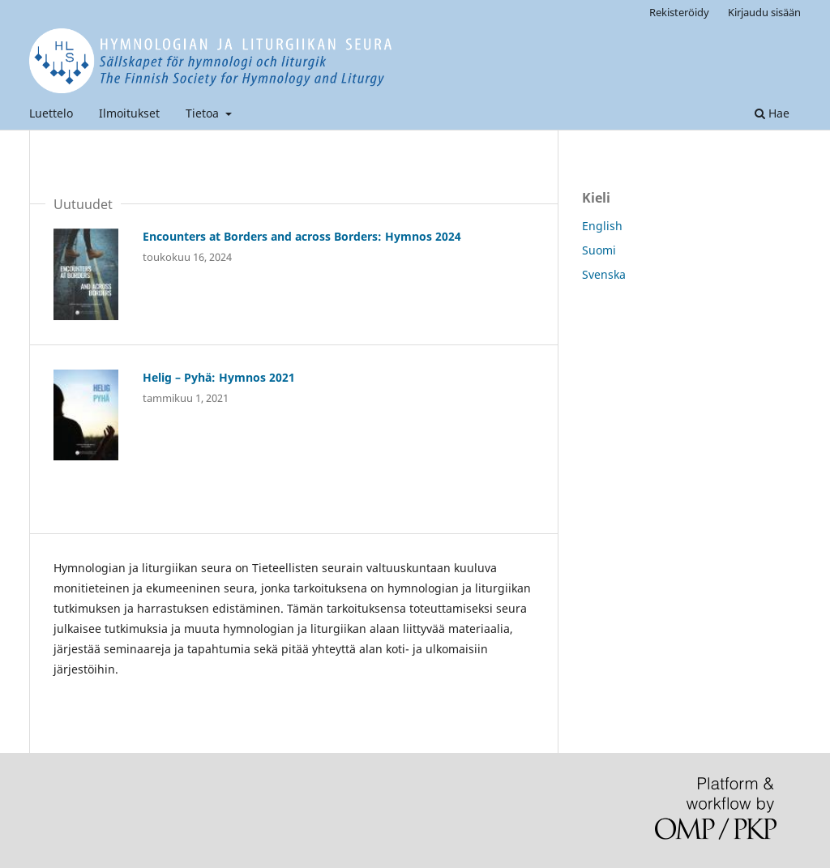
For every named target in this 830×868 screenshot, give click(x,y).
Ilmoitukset (129, 113)
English (602, 225)
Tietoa (204, 113)
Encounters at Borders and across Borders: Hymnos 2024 (302, 236)
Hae (772, 113)
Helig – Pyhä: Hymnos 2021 (219, 377)
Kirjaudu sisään (764, 12)
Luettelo (51, 113)
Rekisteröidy (679, 12)
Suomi (599, 250)
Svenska (604, 274)
